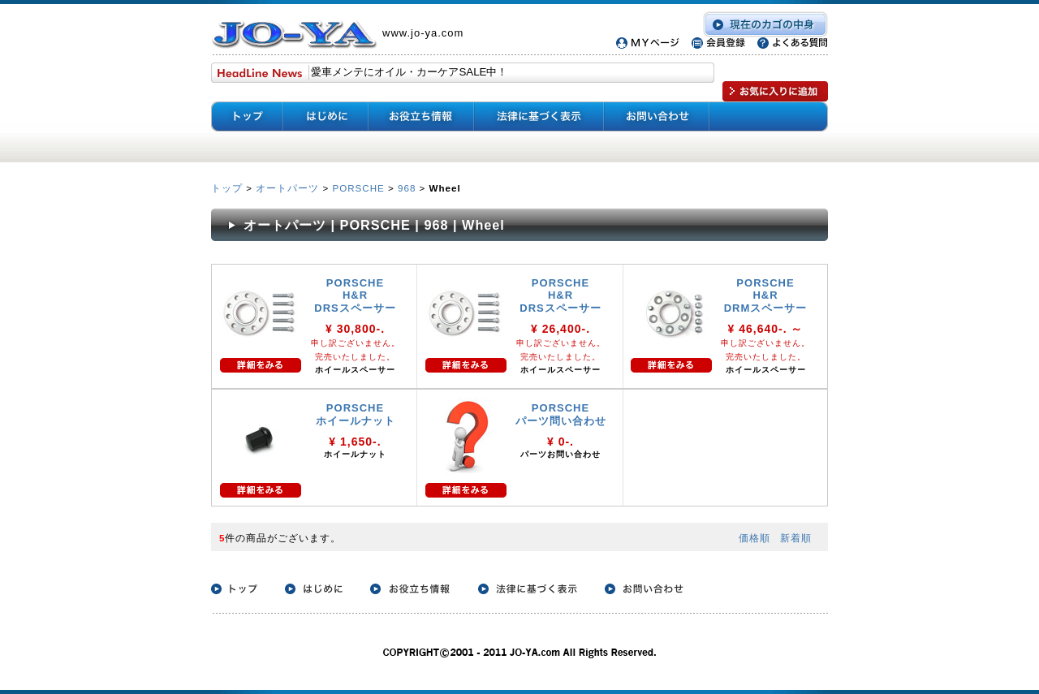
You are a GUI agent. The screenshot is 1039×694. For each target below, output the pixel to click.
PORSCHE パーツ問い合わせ (560, 414)
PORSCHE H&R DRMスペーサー (766, 295)
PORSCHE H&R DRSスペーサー (354, 295)
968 (407, 188)
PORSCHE (358, 188)
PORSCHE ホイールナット (361, 414)
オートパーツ (287, 188)
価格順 (754, 537)
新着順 (796, 537)
